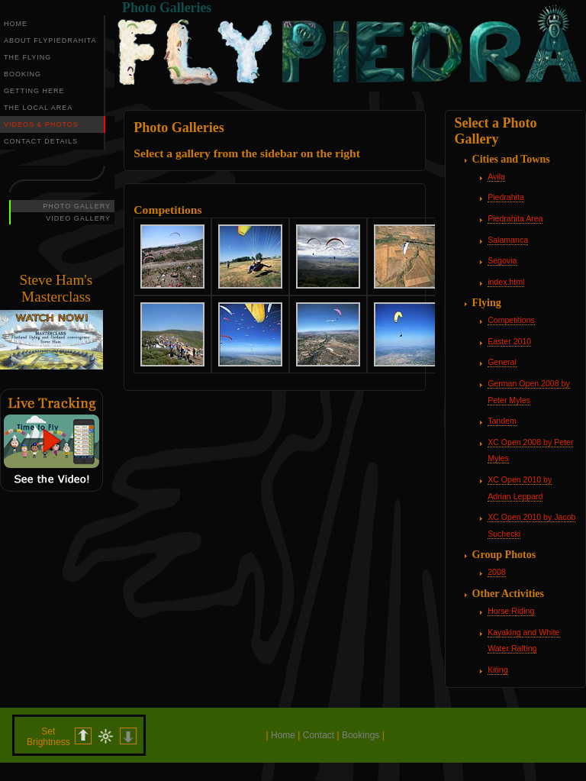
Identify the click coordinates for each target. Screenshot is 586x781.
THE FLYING (27, 57)
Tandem (502, 420)
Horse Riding (511, 610)
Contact (318, 735)
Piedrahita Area (515, 218)
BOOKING (22, 74)
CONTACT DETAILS (41, 141)
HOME (15, 23)
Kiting (497, 669)
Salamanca (508, 239)
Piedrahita (506, 197)
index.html (506, 281)
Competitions (511, 319)
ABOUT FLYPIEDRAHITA (50, 40)
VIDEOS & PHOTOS (41, 124)
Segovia (502, 260)
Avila (496, 176)
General (502, 361)
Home (283, 735)
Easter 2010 (509, 341)
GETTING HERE (34, 91)
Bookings (360, 735)
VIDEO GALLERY (78, 218)
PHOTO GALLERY (77, 206)
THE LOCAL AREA (38, 107)
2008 (497, 571)
